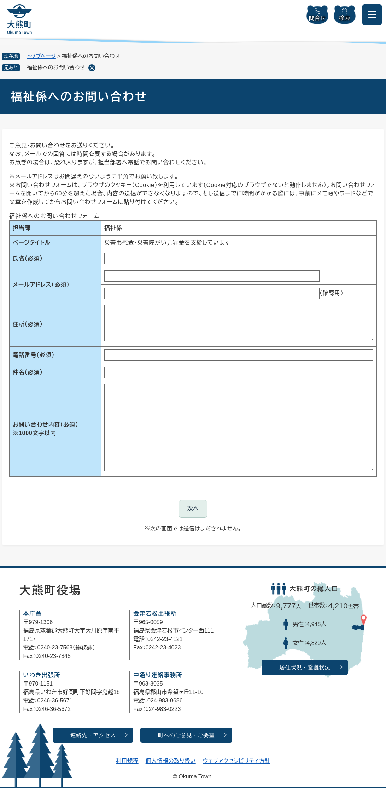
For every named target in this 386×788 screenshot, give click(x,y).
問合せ (317, 18)
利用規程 (127, 761)
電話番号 (33, 355)
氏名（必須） (28, 258)
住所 (28, 324)
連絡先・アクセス (93, 735)
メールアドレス (41, 285)
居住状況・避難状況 (304, 667)
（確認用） (332, 293)
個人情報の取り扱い (171, 761)
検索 (344, 18)
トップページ (41, 56)
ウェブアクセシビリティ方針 (236, 761)
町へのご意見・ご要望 (186, 735)
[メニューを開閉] (372, 14)
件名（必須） (28, 372)
